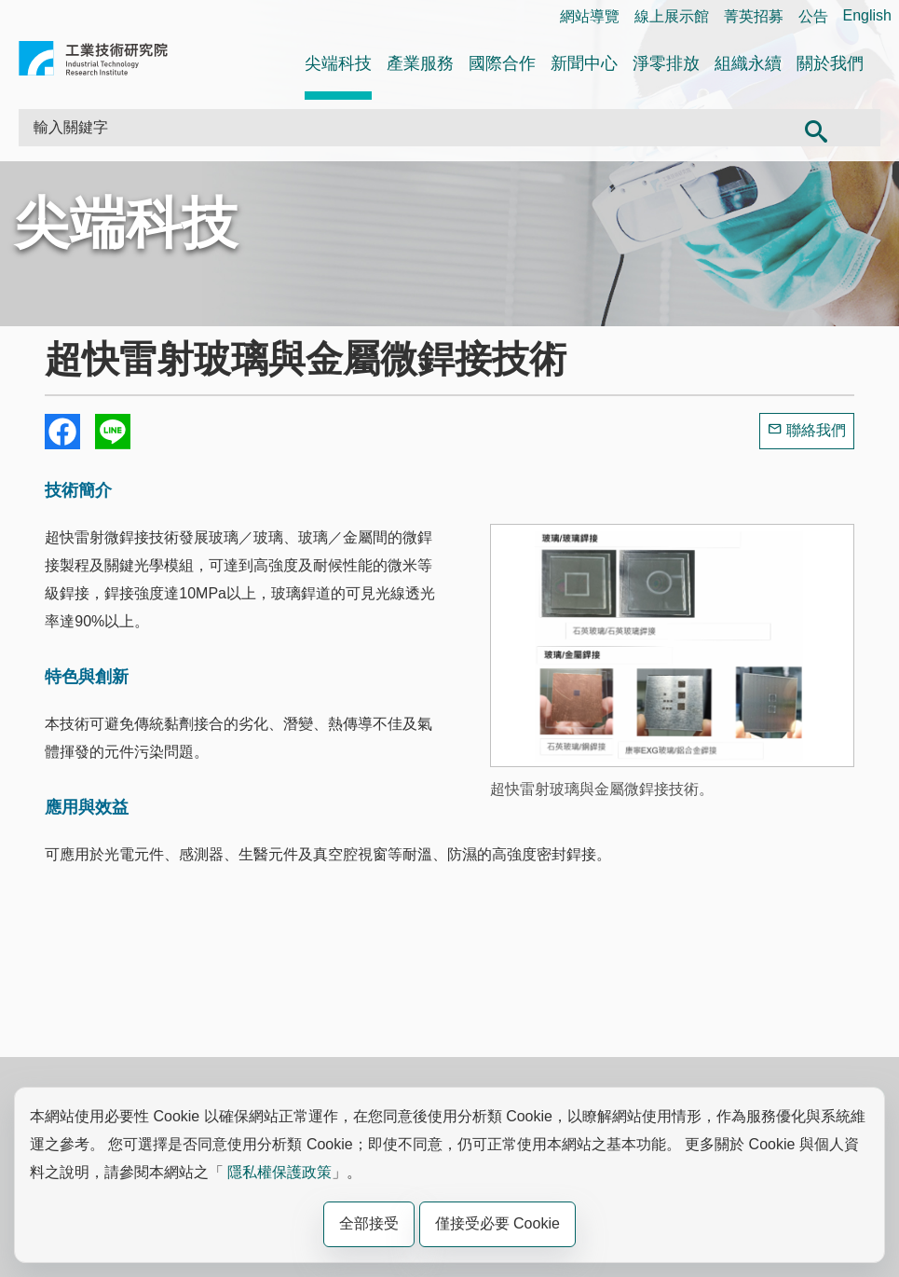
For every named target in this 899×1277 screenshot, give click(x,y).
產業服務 (420, 63)
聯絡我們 (816, 430)
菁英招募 (753, 16)
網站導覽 (590, 16)
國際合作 (502, 63)
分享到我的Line (112, 431)
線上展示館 (671, 16)
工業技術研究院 (93, 62)
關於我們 (830, 63)
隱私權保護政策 (279, 1172)
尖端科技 (338, 63)
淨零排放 (666, 63)
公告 (813, 16)
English (867, 15)
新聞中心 (584, 63)
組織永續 (748, 63)
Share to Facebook (62, 431)
